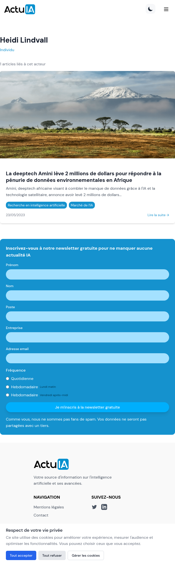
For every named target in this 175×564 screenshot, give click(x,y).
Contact (41, 515)
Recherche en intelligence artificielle (36, 205)
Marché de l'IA (82, 205)
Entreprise (14, 328)
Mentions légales (49, 507)
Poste (10, 307)
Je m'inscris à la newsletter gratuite (87, 407)
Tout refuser (52, 555)
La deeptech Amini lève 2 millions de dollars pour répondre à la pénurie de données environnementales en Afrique (83, 176)
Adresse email (17, 349)
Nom (9, 286)
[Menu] (166, 9)
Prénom (12, 265)
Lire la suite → (158, 215)
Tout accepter (21, 555)
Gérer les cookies (86, 555)
